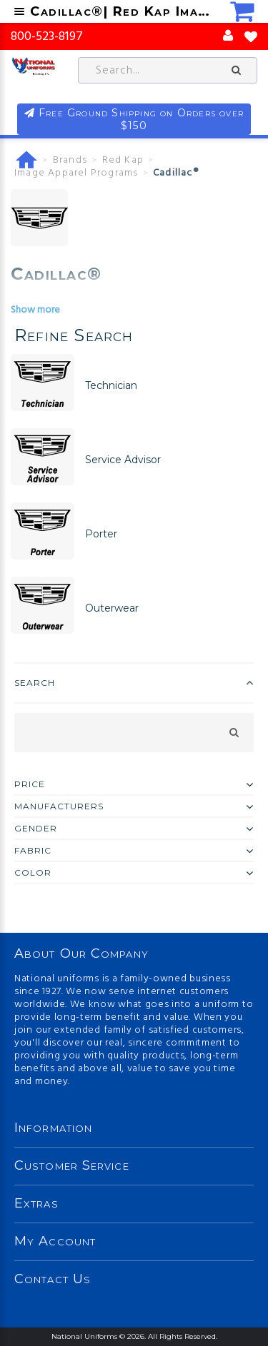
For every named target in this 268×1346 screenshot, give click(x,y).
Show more (35, 310)
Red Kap (123, 161)
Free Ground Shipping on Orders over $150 (141, 119)
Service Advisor (123, 459)
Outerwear (112, 608)
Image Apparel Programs (76, 173)
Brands (70, 161)
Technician (111, 385)
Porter (101, 534)
